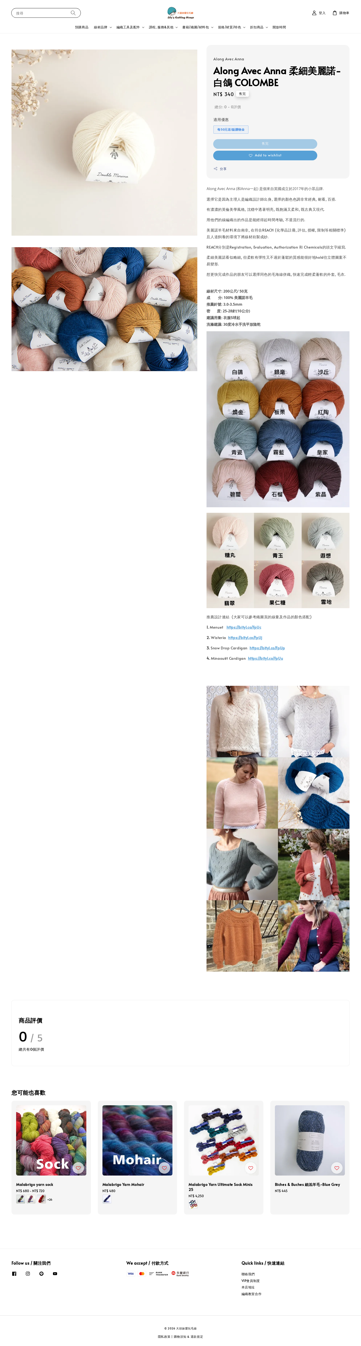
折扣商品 (256, 27)
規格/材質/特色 (229, 27)
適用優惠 (221, 119)
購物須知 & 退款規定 (188, 1336)
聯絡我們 (248, 1274)
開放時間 (279, 27)
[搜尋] (73, 12)
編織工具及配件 (128, 27)
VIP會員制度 (251, 1281)
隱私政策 (164, 1336)
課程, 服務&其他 (161, 27)
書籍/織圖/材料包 (195, 27)
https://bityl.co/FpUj (245, 637)
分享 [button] (220, 169)
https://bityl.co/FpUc (244, 627)
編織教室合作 (252, 1294)
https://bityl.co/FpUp (267, 647)
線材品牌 (100, 27)
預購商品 (81, 27)
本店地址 (248, 1287)
